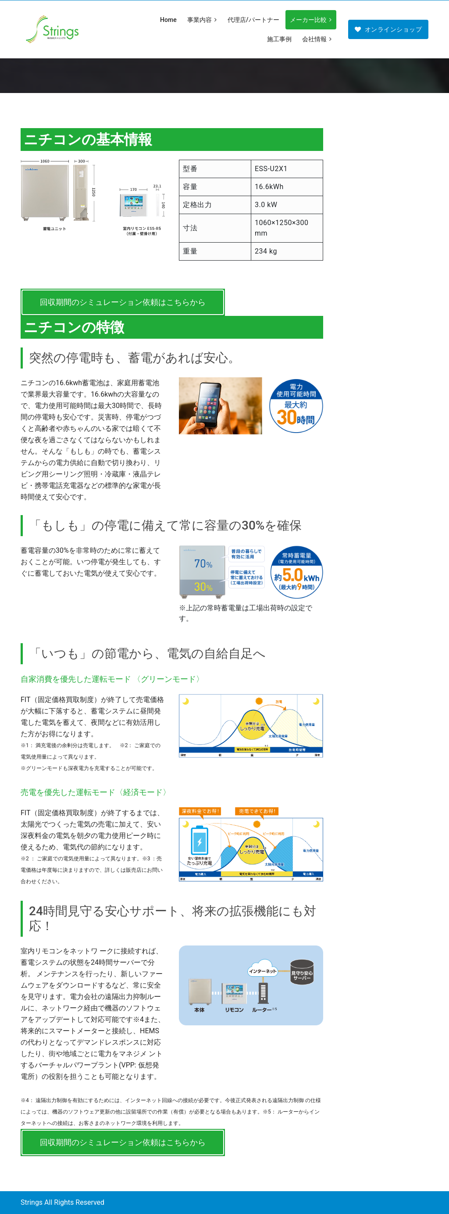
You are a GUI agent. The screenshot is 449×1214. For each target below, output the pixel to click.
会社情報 (317, 39)
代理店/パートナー (253, 19)
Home (168, 19)
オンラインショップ (388, 29)
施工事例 (279, 39)
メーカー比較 (311, 19)
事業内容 (202, 19)
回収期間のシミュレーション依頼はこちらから (123, 302)
